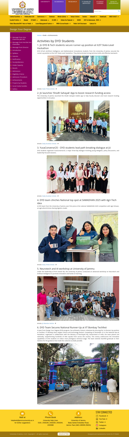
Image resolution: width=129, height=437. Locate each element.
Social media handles (19, 86)
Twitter (100, 422)
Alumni (39, 20)
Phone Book (50, 418)
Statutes (15, 56)
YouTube (100, 419)
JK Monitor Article (48, 324)
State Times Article (48, 89)
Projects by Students (19, 83)
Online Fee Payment (80, 20)
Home (39, 35)
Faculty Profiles (27, 20)
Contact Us (93, 24)
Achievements (17, 80)
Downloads (105, 17)
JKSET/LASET (14, 20)
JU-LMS (68, 20)
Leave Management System (44, 24)
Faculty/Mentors (18, 62)
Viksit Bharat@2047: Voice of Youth (20, 24)
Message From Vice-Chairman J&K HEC (19, 39)
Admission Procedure (19, 77)
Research (72, 2)
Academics (59, 2)
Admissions (57, 20)
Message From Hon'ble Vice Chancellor (21, 44)
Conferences (41, 17)
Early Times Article (48, 265)
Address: (79, 418)
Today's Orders (76, 17)
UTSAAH (46, 20)
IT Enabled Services (86, 2)
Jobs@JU (94, 17)
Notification (16, 60)
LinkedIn (100, 429)
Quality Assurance (114, 2)
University (45, 2)
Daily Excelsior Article (49, 144)
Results (15, 68)
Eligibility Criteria (18, 74)
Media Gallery (63, 17)
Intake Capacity (17, 65)
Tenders (86, 17)
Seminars (53, 17)
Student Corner (100, 2)
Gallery (14, 89)
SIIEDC (93, 20)
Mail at (22, 418)
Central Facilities (15, 17)
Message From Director (20, 48)
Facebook (101, 416)
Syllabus (15, 54)
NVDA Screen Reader (63, 24)
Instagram (101, 425)
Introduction (16, 51)
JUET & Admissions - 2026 (105, 20)
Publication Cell (30, 17)
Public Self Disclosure (80, 24)
